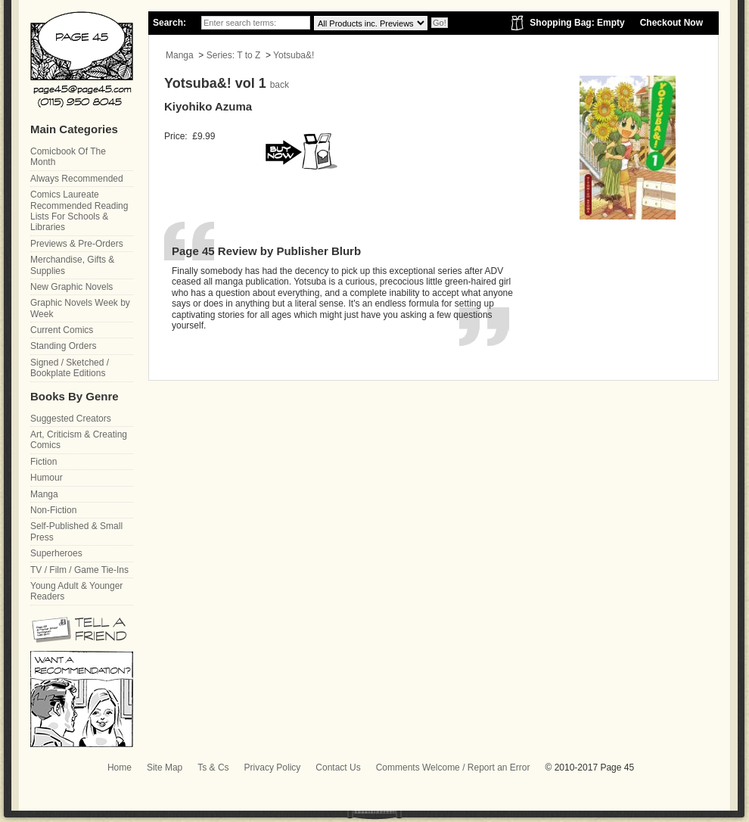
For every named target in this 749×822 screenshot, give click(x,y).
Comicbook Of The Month (68, 156)
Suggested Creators (70, 418)
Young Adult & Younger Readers (76, 591)
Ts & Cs (212, 767)
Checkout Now (671, 22)
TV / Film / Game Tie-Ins (79, 570)
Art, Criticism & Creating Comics (78, 439)
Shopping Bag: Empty (577, 22)
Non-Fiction (53, 510)
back (279, 84)
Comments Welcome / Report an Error (453, 767)
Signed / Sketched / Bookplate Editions (69, 367)
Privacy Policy (272, 767)
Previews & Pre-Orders (76, 243)
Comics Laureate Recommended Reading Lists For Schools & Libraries (79, 210)
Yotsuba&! (293, 55)
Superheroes (56, 553)
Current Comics (61, 330)
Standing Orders (63, 346)
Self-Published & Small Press (76, 531)
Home (119, 767)
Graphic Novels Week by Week (80, 308)
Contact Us (337, 767)
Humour (46, 477)
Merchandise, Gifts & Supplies (72, 265)
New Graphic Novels (71, 287)
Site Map (164, 767)
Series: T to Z (234, 55)
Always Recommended (76, 178)
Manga (180, 55)
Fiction (43, 461)
